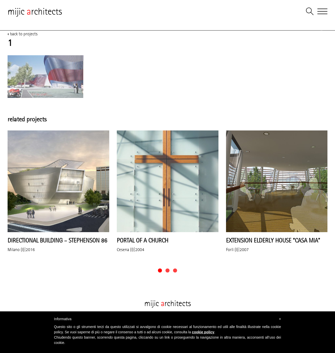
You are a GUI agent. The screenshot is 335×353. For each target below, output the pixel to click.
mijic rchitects (35, 11)
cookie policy (203, 332)
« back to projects (23, 33)
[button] (160, 270)
